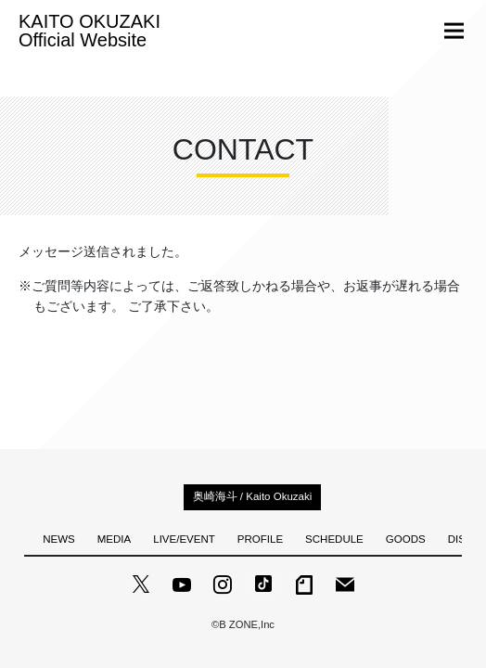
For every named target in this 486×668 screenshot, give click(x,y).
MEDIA (114, 539)
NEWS (59, 539)
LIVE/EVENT (184, 539)
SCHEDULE (334, 539)
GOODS (406, 539)
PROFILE (260, 539)
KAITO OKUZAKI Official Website (89, 30)
